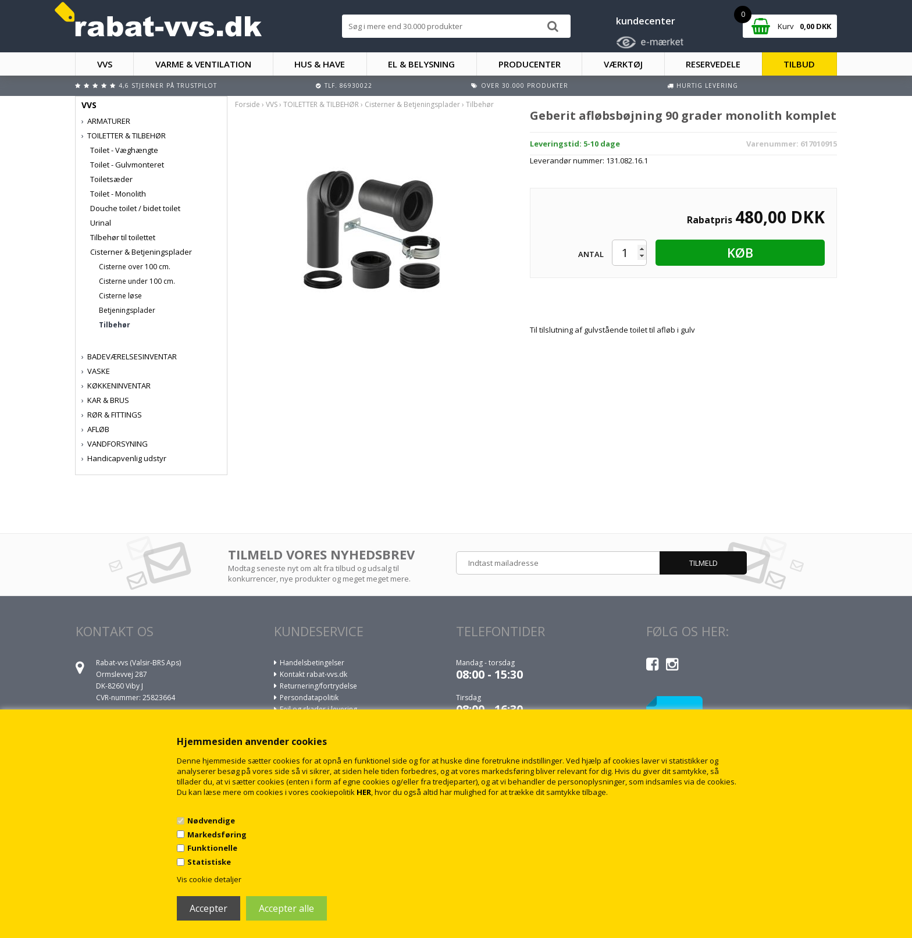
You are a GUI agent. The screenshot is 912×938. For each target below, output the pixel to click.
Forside (247, 104)
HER (364, 792)
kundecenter (645, 21)
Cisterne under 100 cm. (137, 281)
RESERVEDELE (713, 64)
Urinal (100, 222)
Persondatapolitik (309, 697)
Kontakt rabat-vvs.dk (313, 674)
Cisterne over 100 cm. (134, 267)
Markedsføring (217, 834)
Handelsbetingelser (312, 663)
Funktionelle (212, 848)
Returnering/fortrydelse (318, 686)
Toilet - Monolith (118, 193)
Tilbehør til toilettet (122, 237)
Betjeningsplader (127, 310)
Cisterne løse (120, 296)
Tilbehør (114, 325)
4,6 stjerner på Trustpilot (168, 85)
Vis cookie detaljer (209, 879)
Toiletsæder (111, 179)
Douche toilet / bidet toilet (135, 208)
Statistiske (209, 862)
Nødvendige (211, 820)
